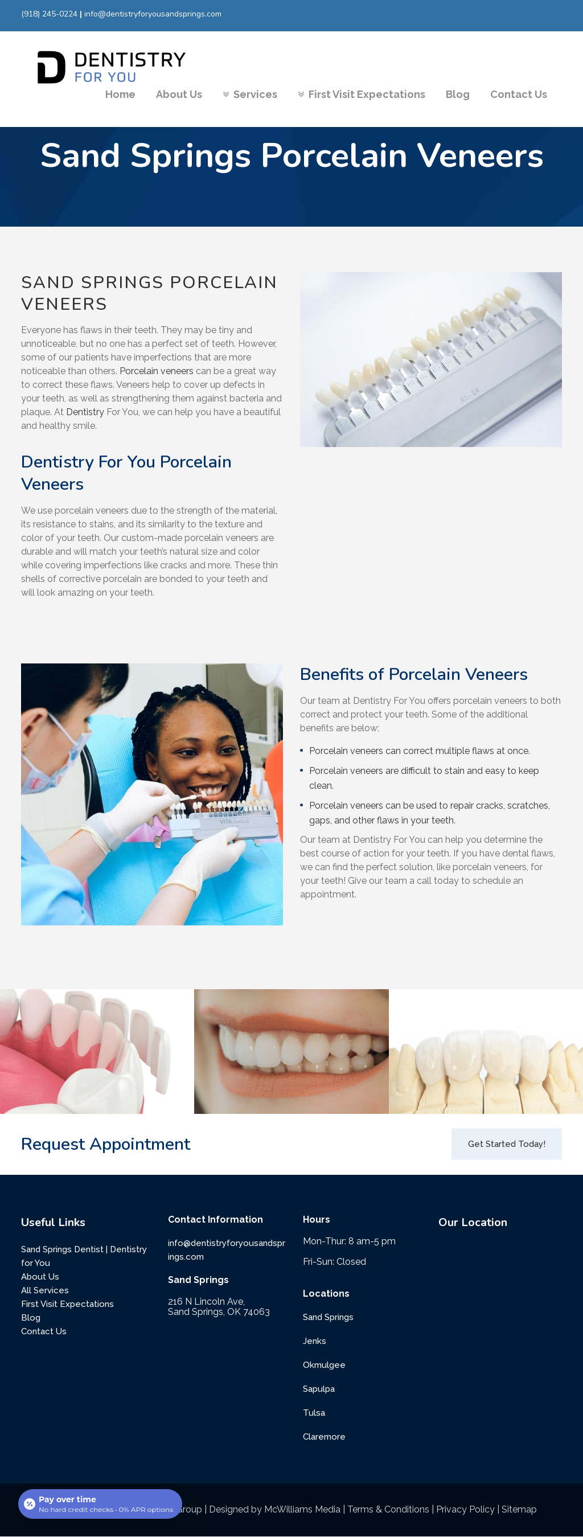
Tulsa (314, 1413)
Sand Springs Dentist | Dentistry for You (84, 1256)
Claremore (324, 1437)
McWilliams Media (302, 1509)
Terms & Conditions (388, 1509)
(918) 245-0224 (49, 14)
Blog (30, 1318)
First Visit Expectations (67, 1304)
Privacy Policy (465, 1509)
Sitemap (519, 1509)
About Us (40, 1277)
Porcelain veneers (157, 371)
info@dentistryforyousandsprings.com (152, 14)
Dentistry (85, 412)
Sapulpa (319, 1389)
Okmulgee (324, 1365)
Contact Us (44, 1331)
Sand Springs (328, 1317)
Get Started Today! (506, 1144)
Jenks (314, 1341)
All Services (45, 1290)
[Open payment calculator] (100, 1504)
